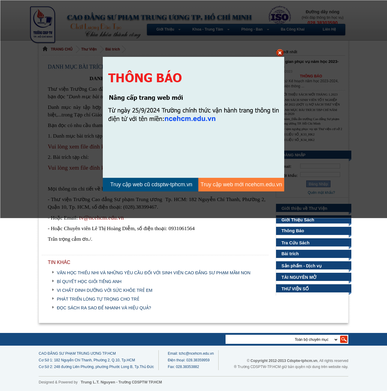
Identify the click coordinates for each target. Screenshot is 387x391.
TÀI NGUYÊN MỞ (298, 277)
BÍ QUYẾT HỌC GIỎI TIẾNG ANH (89, 281)
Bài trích (290, 253)
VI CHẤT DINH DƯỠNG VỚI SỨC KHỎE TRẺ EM (104, 290)
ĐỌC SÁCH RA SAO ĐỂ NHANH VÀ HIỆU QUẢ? (104, 307)
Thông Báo (292, 230)
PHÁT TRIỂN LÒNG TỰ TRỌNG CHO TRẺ (98, 299)
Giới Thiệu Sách (297, 219)
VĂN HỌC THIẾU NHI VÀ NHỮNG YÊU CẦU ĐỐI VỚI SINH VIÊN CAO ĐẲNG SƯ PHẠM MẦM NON (153, 272)
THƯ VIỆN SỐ (294, 288)
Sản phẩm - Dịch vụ (302, 265)
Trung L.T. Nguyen (98, 382)
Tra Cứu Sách (295, 242)
